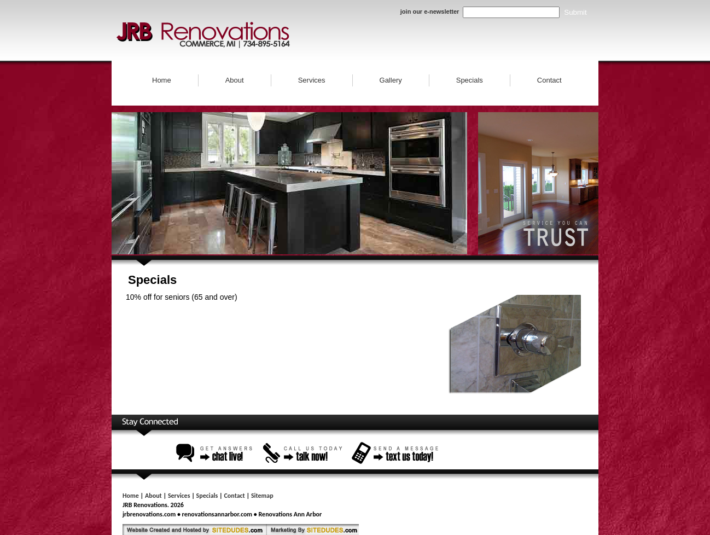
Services (311, 80)
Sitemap (262, 495)
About (234, 80)
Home (161, 80)
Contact (549, 80)
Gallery (391, 80)
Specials (469, 80)
